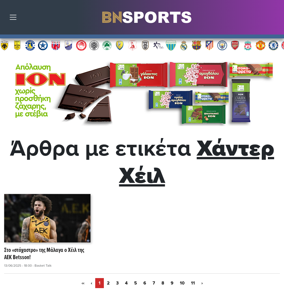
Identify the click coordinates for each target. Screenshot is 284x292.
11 (193, 283)
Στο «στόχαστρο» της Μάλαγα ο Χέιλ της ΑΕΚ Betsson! (44, 254)
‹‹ (83, 283)
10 (182, 283)
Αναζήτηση (275, 18)
